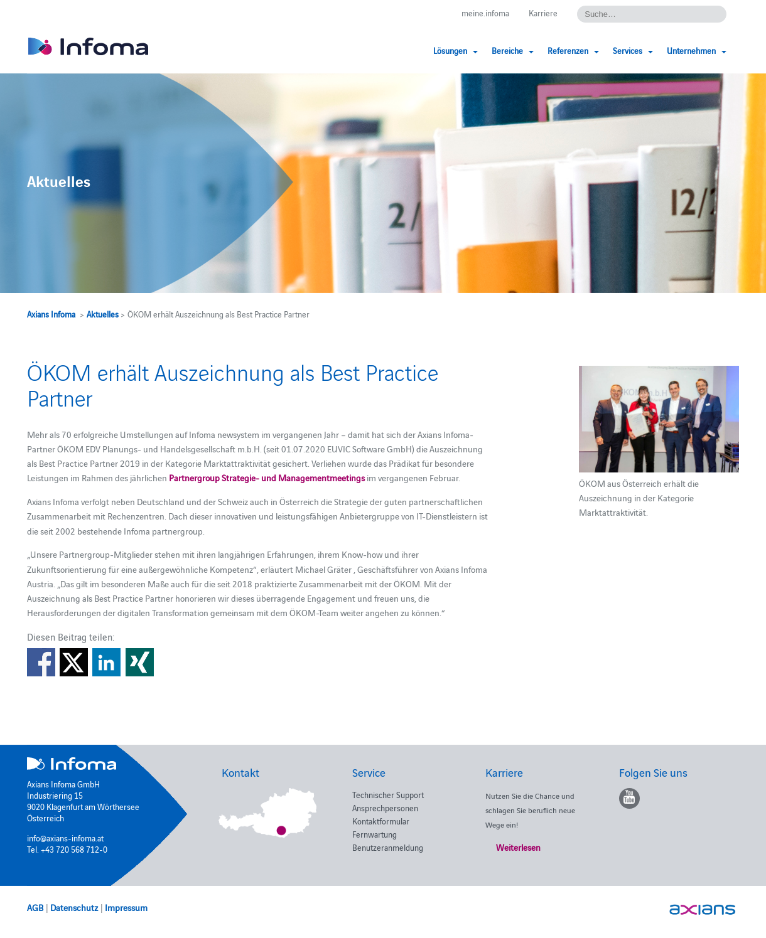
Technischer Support (388, 794)
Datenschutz (74, 907)
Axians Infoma (51, 313)
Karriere (543, 12)
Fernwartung (374, 833)
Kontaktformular (380, 820)
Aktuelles (103, 313)
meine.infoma (485, 12)
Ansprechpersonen (385, 807)
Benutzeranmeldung (387, 847)
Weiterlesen (518, 847)
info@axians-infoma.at (65, 837)
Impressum (126, 907)
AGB (35, 907)
